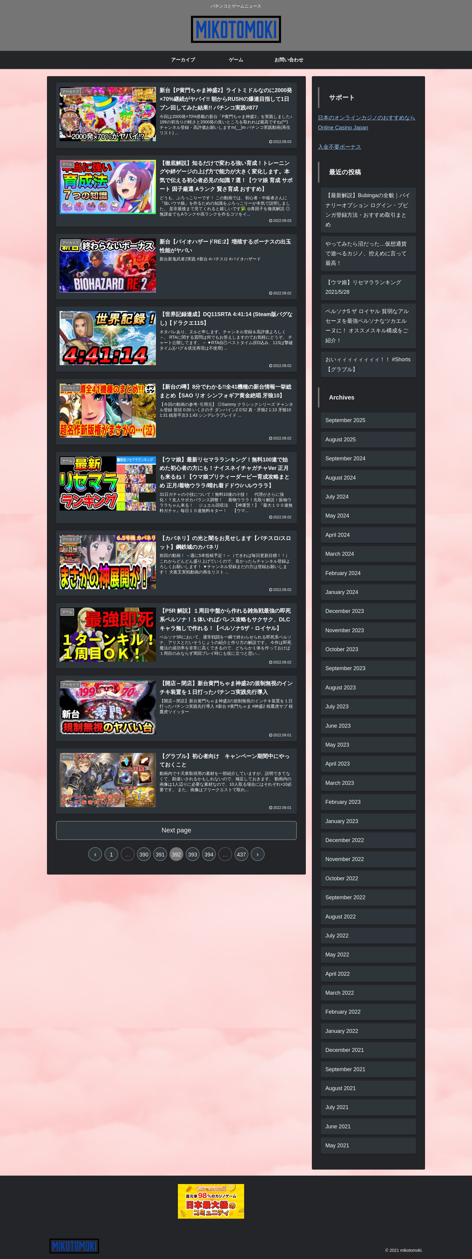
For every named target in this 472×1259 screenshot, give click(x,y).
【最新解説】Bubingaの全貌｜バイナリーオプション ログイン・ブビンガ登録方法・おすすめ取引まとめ (367, 210)
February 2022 (343, 1012)
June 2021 (338, 1127)
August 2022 (340, 917)
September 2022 (345, 897)
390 (143, 857)
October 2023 (341, 649)
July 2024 (337, 497)
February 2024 (343, 573)
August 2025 (340, 440)
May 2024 (337, 516)
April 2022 (337, 974)
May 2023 (337, 745)
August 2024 (340, 478)
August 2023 (340, 688)
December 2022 (344, 840)
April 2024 (337, 535)
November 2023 (344, 630)
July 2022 (337, 936)
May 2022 (337, 955)
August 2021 (340, 1088)
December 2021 (344, 1050)
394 (208, 857)
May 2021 (337, 1145)
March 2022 (339, 993)
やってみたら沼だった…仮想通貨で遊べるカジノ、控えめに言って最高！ (366, 253)
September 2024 (345, 458)
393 (192, 857)
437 (241, 857)
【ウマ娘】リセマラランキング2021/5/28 (363, 287)
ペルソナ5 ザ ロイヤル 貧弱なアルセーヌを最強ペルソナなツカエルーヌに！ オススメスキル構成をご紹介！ (367, 326)
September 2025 (345, 420)
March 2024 (339, 554)
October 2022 (341, 878)
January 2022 (341, 1031)
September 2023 (345, 668)
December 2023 (344, 611)
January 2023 (341, 821)
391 (160, 857)
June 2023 (338, 726)
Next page (176, 832)
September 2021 (345, 1069)
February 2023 (343, 802)
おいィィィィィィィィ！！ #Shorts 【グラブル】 (368, 364)
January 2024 (341, 592)
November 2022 (344, 859)
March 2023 (339, 783)
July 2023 (337, 707)
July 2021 (337, 1107)
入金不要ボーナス (339, 147)
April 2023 (337, 764)
